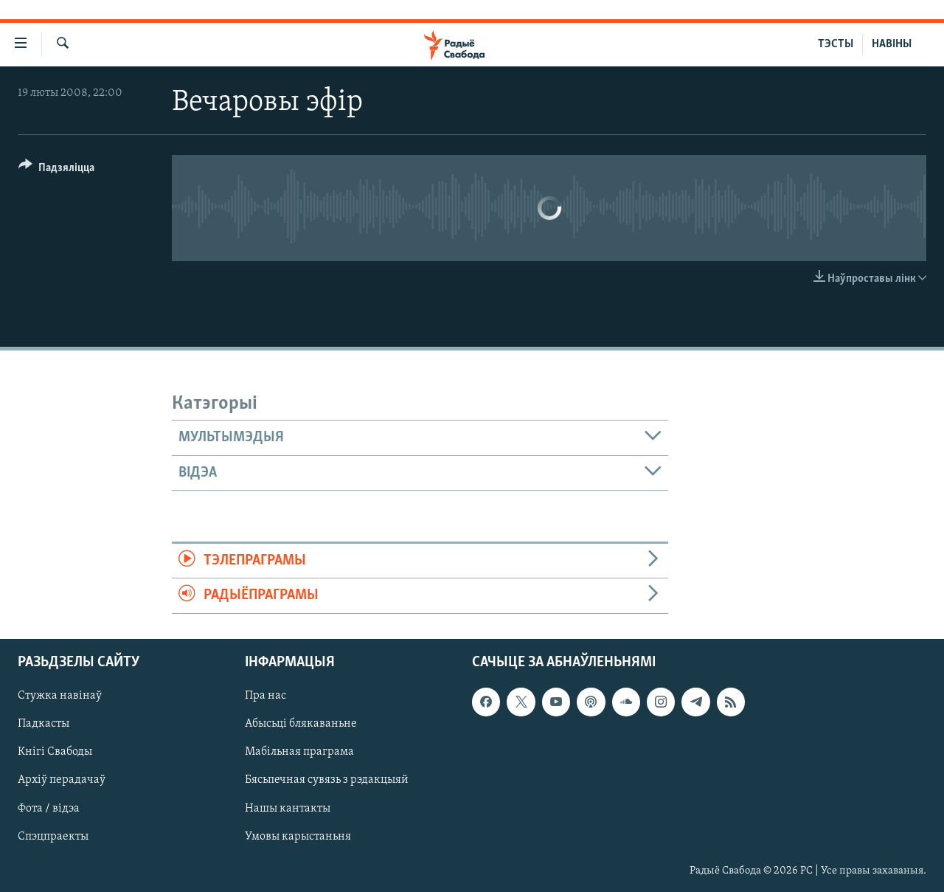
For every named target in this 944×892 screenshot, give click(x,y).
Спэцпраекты (53, 836)
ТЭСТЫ (835, 44)
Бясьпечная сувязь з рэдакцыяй (327, 780)
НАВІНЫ (892, 44)
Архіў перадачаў (61, 780)
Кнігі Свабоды (55, 752)
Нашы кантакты (287, 808)
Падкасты (43, 724)
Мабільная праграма (299, 752)
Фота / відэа (49, 808)
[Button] (56, 170)
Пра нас (265, 696)
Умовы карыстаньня (298, 836)
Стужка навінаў (60, 696)
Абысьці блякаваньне (301, 724)
